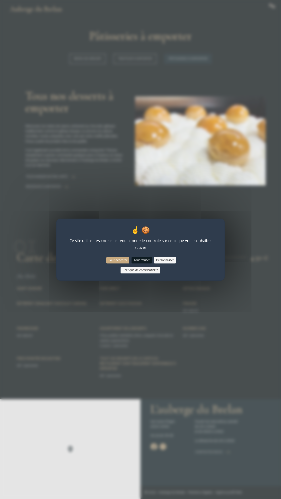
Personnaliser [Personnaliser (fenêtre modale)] (165, 260)
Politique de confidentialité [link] (140, 270)
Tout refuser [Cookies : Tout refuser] (142, 260)
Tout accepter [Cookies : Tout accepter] (117, 260)
